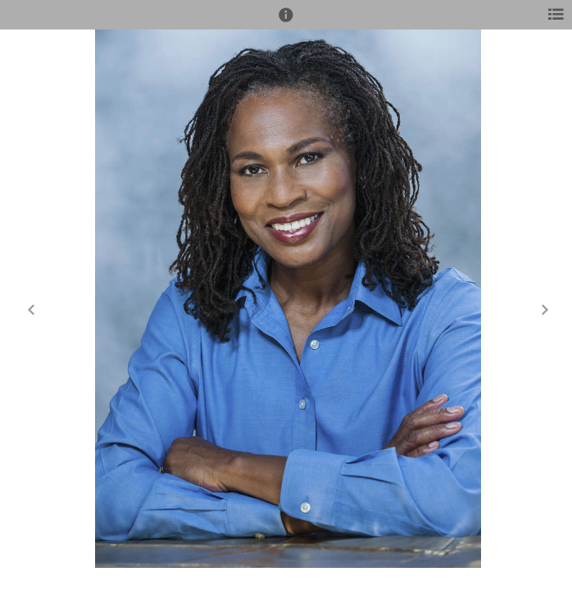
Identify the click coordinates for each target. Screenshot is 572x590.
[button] (286, 22)
